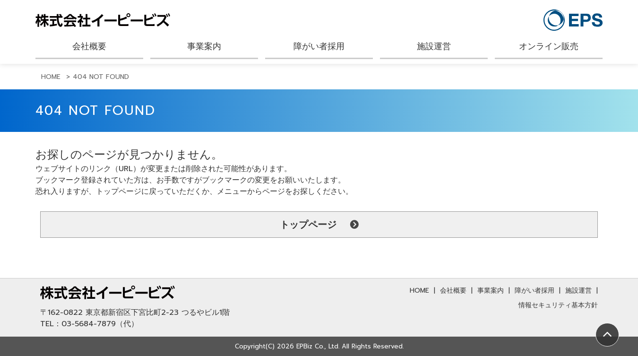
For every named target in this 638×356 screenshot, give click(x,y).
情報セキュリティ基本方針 (558, 305)
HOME (419, 290)
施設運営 (434, 46)
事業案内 (204, 46)
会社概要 (89, 46)
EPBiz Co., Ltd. (317, 346)
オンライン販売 (548, 46)
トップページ (308, 224)
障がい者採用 (319, 46)
